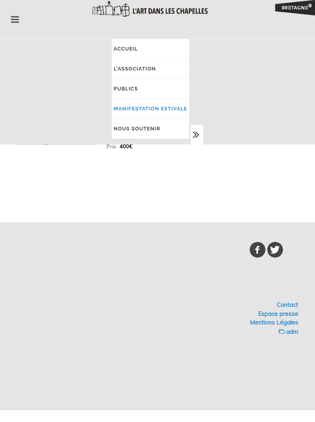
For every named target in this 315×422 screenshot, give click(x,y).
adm (288, 331)
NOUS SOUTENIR (137, 129)
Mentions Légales (274, 322)
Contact (287, 304)
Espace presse (278, 313)
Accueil (126, 49)
